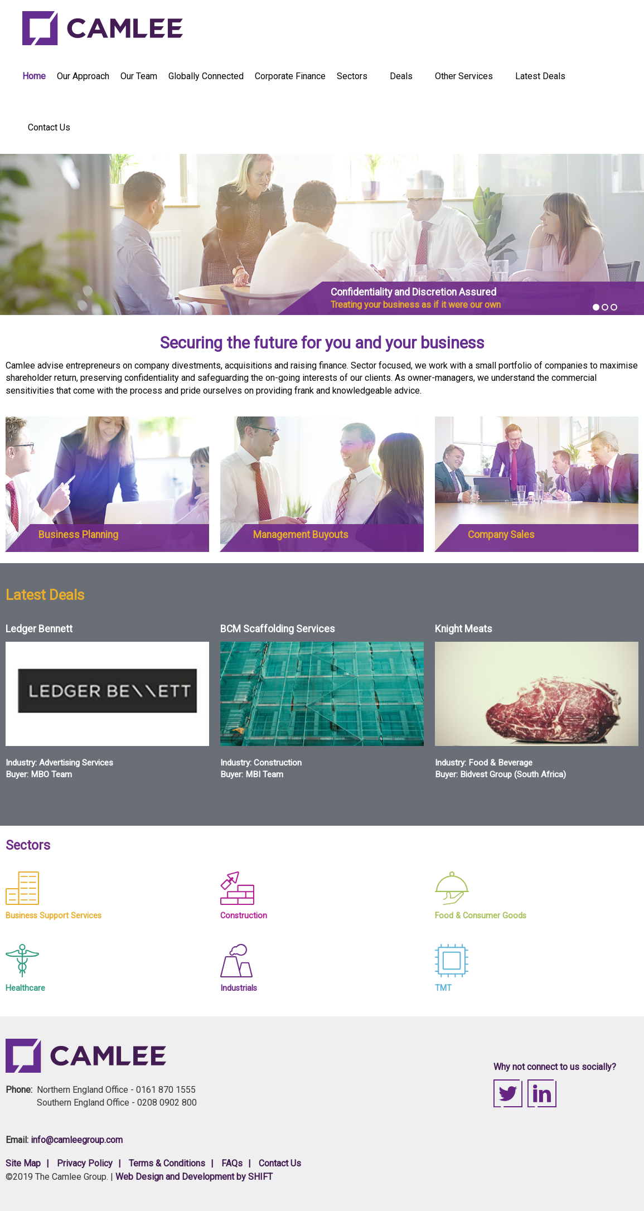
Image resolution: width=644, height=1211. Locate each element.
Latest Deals (540, 76)
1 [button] (596, 307)
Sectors (353, 76)
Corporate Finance (290, 76)
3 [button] (614, 307)
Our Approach (83, 76)
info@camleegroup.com (77, 1140)
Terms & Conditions (167, 1163)
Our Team (138, 76)
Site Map (23, 1163)
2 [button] (605, 307)
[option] (322, 234)
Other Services (464, 76)
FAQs (232, 1163)
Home (34, 76)
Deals (402, 76)
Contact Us (49, 127)
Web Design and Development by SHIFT (194, 1176)
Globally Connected (206, 76)
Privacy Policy (85, 1163)
